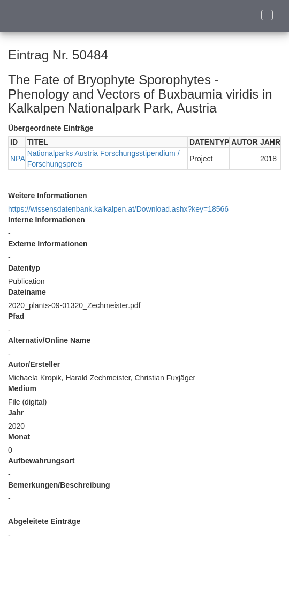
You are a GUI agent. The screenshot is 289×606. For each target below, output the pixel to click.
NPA (17, 158)
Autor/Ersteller (34, 364)
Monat (19, 436)
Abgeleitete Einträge (44, 521)
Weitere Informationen (47, 195)
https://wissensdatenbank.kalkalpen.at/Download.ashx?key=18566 (118, 209)
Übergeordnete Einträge (50, 128)
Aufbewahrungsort (41, 461)
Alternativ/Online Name (49, 340)
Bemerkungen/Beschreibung (59, 485)
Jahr (16, 412)
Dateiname (27, 292)
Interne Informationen (46, 219)
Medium (22, 388)
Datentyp (24, 268)
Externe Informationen (48, 244)
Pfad (16, 316)
